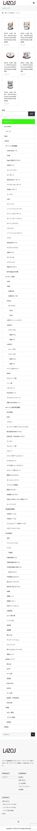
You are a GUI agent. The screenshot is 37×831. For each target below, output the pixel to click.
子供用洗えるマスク (13, 577)
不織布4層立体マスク (13, 562)
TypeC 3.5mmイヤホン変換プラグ (17, 499)
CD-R (8, 669)
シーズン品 (10, 620)
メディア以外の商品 (8, 810)
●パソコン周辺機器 (11, 146)
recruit (20, 777)
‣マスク (9, 548)
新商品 (6, 727)
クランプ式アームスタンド (15, 456)
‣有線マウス (10, 252)
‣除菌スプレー (11, 601)
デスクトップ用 (11, 378)
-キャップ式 (11, 349)
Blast (5, 136)
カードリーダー (11, 504)
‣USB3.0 (9, 344)
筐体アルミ (11, 335)
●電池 (7, 707)
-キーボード (10, 175)
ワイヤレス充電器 (12, 485)
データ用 (9, 673)
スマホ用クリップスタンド (15, 465)
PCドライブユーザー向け (9, 804)
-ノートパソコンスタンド (14, 233)
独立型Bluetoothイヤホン (14, 431)
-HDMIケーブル (11, 514)
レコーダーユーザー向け (9, 807)
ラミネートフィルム (13, 640)
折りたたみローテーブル (14, 649)
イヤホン (9, 422)
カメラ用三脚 (11, 615)
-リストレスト (11, 262)
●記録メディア (10, 659)
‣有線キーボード (12, 189)
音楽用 (9, 678)
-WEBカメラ (11, 165)
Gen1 (10, 310)
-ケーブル (10, 194)
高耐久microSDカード (13, 402)
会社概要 (21, 789)
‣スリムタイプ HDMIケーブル (16, 523)
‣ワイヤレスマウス (12, 247)
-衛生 (8, 538)
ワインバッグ (11, 644)
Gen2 (10, 315)
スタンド (9, 451)
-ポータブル (11, 305)
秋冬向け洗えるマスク (14, 586)
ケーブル (9, 441)
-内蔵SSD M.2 (12, 296)
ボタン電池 (10, 712)
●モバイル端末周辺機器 (13, 407)
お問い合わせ (22, 780)
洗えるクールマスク (13, 582)
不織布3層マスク (12, 557)
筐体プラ (11, 339)
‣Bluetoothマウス (12, 242)
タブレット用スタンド (14, 470)
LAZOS (6, 141)
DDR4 (8, 373)
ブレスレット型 (11, 446)
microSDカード (11, 393)
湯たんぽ (9, 635)
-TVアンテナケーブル (13, 528)
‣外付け (9, 301)
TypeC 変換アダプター (14, 160)
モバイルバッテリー (13, 480)
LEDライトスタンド (13, 606)
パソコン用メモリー (13, 368)
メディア (8, 131)
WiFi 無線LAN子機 (12, 272)
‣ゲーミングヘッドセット (14, 218)
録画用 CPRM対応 (13, 698)
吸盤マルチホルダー (13, 475)
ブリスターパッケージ (14, 397)
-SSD (8, 281)
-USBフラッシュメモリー (14, 320)
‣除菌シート (10, 596)
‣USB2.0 (9, 325)
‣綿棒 (8, 591)
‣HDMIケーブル (11, 519)
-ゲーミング (10, 204)
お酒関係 (9, 611)
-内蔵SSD (10, 291)
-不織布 (10, 552)
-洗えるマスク (12, 572)
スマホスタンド (11, 460)
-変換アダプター (12, 267)
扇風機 (9, 630)
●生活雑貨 (9, 533)
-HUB (8, 155)
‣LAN (8, 199)
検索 (3, 110)
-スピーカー (10, 228)
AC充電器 (10, 412)
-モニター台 (10, 257)
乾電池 (9, 722)
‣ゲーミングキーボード (14, 213)
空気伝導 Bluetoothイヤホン (16, 436)
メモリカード (11, 388)
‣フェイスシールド (12, 543)
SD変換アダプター (12, 494)
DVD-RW (9, 703)
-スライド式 (11, 330)
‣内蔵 (8, 286)
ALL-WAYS (7, 126)
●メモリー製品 (10, 276)
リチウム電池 (11, 717)
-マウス (9, 238)
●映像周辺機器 (10, 509)
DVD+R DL (10, 683)
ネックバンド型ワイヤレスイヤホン (18, 427)
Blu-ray (9, 664)
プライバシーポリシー (24, 786)
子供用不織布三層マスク (14, 567)
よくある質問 (22, 783)
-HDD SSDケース (12, 151)
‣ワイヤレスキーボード (14, 184)
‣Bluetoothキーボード (13, 180)
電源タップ (10, 654)
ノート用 (9, 383)
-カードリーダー (12, 170)
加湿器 (9, 625)
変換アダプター (11, 489)
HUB (8, 417)
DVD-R (9, 688)
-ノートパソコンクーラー (14, 209)
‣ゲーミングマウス (12, 223)
